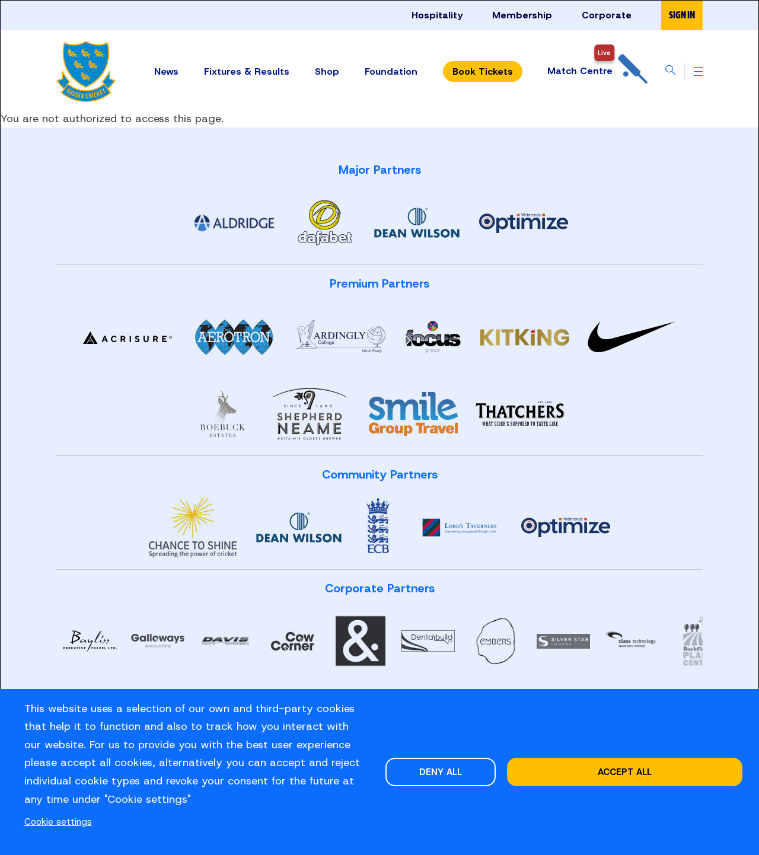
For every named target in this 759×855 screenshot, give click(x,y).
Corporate (607, 15)
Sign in (682, 15)
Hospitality (437, 15)
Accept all (625, 771)
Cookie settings (58, 821)
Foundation (390, 71)
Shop (326, 71)
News (166, 71)
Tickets (482, 71)
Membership (522, 15)
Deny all (440, 771)
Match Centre (597, 71)
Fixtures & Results (246, 71)
